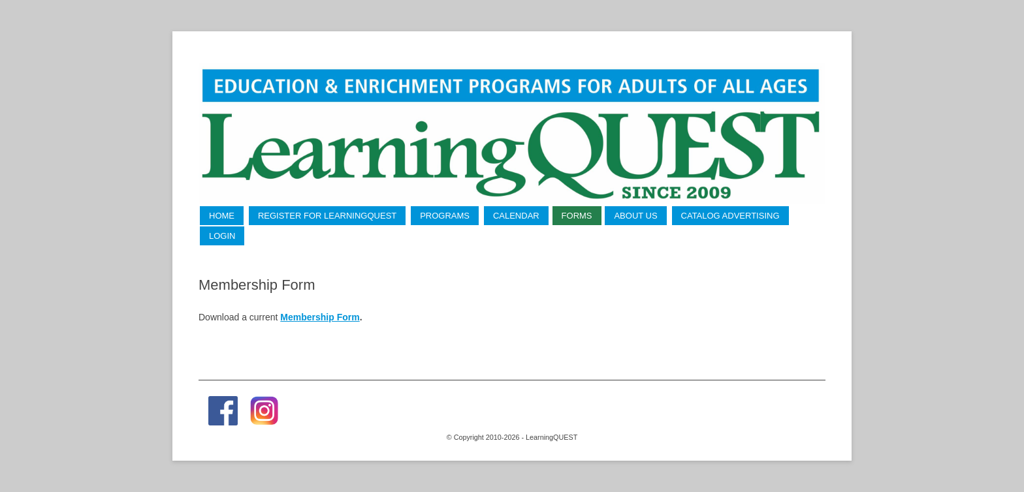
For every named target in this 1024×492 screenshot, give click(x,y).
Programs (445, 216)
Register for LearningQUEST (327, 216)
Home (221, 216)
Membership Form (319, 317)
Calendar (516, 216)
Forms (577, 216)
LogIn (222, 236)
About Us (635, 216)
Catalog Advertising (730, 216)
